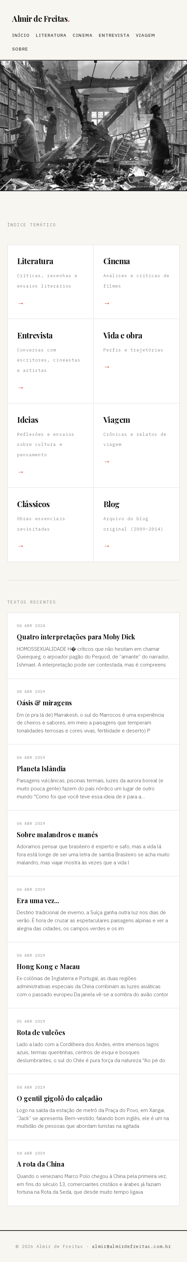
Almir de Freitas (41, 18)
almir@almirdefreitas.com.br (131, 1246)
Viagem (145, 35)
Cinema (82, 35)
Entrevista (114, 35)
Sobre (20, 49)
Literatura (51, 35)
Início (21, 35)
